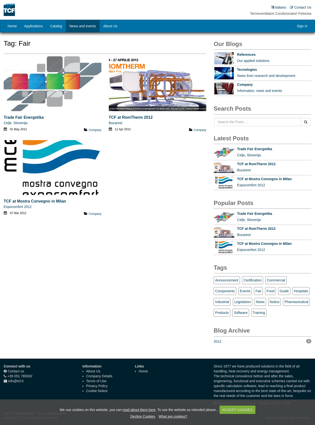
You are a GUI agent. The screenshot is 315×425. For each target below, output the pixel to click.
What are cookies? (173, 416)
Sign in (302, 26)
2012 (262, 341)
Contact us (16, 371)
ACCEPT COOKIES (237, 410)
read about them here (139, 410)
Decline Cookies (142, 416)
